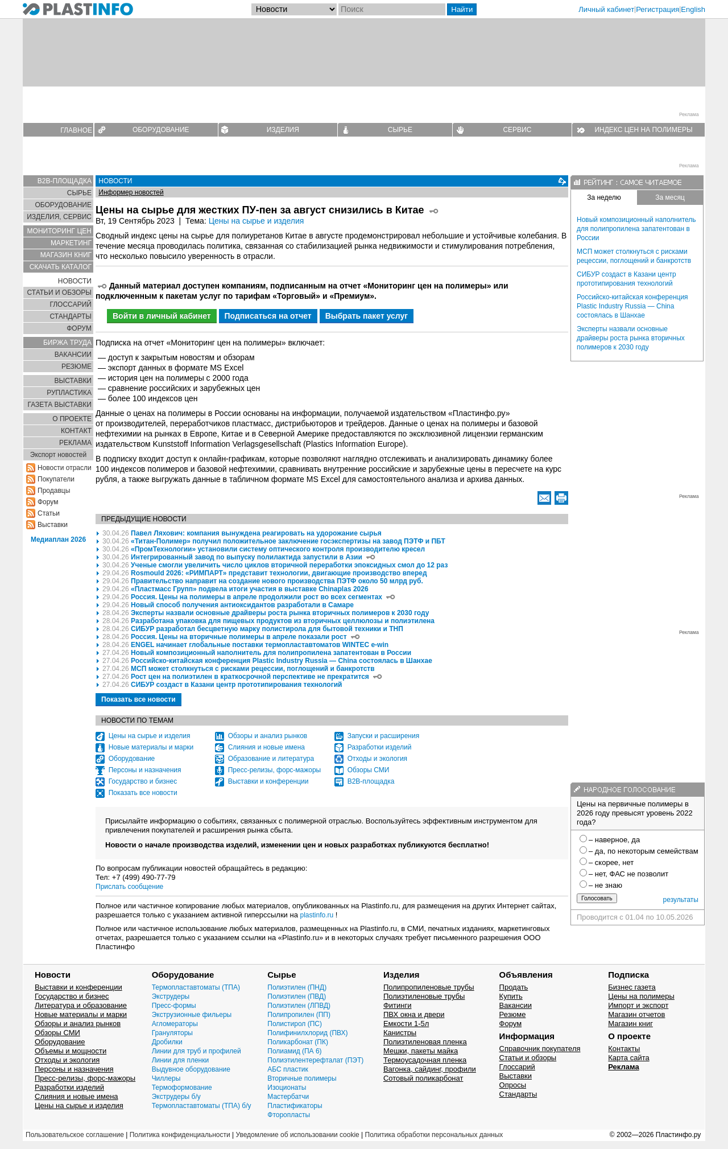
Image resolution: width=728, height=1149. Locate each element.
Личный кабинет (606, 9)
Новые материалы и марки (151, 747)
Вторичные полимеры (301, 1078)
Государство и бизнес (143, 781)
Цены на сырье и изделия (256, 220)
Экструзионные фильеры (192, 1015)
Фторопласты (288, 1115)
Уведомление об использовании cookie (297, 1135)
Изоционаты (286, 1088)
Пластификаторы (294, 1106)
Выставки (53, 525)
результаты (680, 900)
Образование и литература (271, 759)
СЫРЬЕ (400, 130)
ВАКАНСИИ (73, 355)
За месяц (670, 197)
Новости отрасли (65, 468)
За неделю (604, 197)
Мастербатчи (288, 1097)
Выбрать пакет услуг (366, 315)
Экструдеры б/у (176, 1097)
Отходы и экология (377, 759)
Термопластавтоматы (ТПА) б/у (201, 1106)
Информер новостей (130, 192)
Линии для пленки (180, 1060)
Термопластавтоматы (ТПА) (196, 987)
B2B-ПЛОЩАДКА (65, 181)
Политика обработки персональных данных (434, 1135)
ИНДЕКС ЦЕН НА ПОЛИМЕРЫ (643, 130)
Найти (462, 9)
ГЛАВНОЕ (76, 130)
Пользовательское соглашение (75, 1135)
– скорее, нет (611, 862)
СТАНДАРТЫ (71, 316)
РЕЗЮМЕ (76, 366)
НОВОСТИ (75, 281)
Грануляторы (172, 1033)
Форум (48, 502)
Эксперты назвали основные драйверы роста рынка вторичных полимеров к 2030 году (631, 338)
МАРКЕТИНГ (71, 243)
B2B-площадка (371, 781)
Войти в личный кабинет (162, 315)
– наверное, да (614, 839)
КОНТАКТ (76, 431)
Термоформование (182, 1088)
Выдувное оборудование (191, 1069)
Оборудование (132, 759)
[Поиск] (391, 9)
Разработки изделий (380, 747)
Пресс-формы (174, 1006)
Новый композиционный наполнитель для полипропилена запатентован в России (636, 229)
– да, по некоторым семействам (643, 851)
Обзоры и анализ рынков (268, 736)
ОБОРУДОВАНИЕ (161, 130)
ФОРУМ (79, 328)
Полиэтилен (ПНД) (296, 987)
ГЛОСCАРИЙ (70, 304)
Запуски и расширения (383, 736)
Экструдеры (171, 996)
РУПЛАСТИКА (69, 393)
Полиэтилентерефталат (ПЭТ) (315, 1060)
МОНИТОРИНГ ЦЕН (59, 231)
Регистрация (657, 9)
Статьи (49, 513)
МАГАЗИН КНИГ (66, 255)
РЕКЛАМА (75, 443)
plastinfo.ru (317, 915)
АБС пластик (287, 1069)
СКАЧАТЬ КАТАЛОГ (61, 267)
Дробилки (167, 1042)
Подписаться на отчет (268, 315)
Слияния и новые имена (266, 747)
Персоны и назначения (145, 770)
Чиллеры (166, 1078)
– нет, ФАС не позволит (628, 874)
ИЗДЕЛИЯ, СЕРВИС (59, 217)
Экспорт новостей (58, 455)
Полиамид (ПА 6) (294, 1051)
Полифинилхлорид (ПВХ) (307, 1033)
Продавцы (54, 491)
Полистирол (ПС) (294, 1024)
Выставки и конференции (268, 781)
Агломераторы (175, 1024)
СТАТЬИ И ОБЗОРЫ (59, 292)
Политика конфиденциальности (180, 1135)
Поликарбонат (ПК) (297, 1042)
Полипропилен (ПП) (298, 1015)
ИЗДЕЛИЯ (283, 130)
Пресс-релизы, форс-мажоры (274, 770)
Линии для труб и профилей (196, 1051)
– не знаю (605, 885)
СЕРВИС (517, 130)
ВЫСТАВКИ (73, 381)
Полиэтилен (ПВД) (296, 996)
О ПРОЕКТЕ (72, 419)
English (693, 9)
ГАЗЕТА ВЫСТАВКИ (59, 405)
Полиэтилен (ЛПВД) (298, 1006)
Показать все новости (138, 699)
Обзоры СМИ (369, 770)
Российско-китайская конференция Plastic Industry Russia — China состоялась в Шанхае (632, 306)
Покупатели (56, 479)
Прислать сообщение (129, 887)
